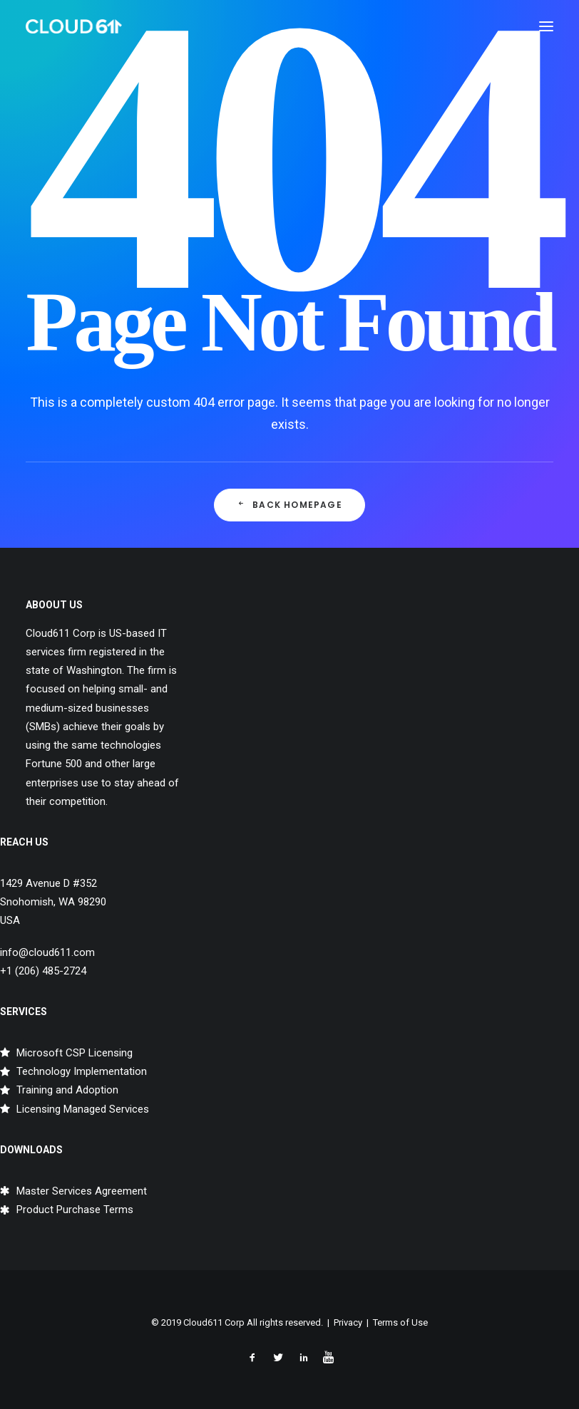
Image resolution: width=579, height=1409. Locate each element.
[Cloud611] (74, 26)
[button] (546, 26)
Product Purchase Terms (74, 1209)
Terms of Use (400, 1322)
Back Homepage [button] (289, 505)
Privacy (348, 1322)
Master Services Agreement (81, 1191)
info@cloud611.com (47, 952)
